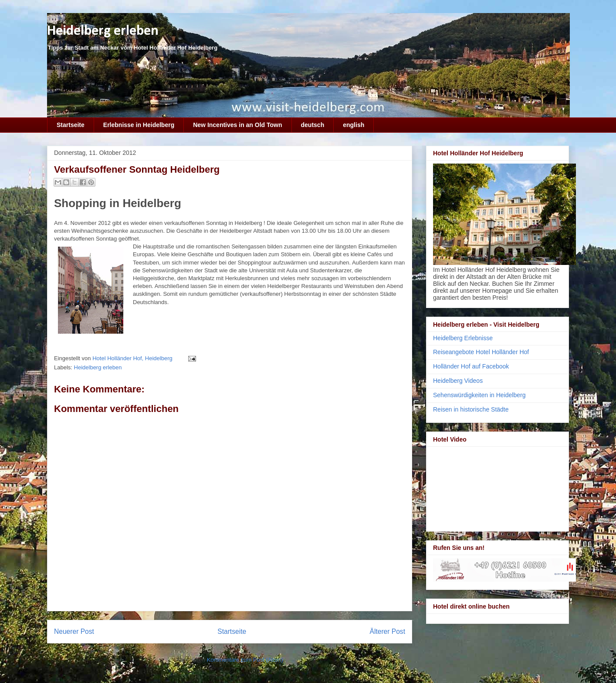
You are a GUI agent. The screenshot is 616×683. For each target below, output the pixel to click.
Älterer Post (387, 631)
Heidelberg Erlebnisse (463, 338)
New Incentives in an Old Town (237, 124)
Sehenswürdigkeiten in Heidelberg (479, 395)
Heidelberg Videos (458, 380)
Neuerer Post (74, 631)
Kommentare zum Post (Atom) (245, 659)
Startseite (71, 124)
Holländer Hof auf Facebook (471, 366)
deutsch (313, 124)
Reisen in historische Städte (471, 409)
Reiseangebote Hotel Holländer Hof (481, 351)
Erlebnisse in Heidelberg (138, 124)
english (353, 124)
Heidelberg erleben (103, 31)
